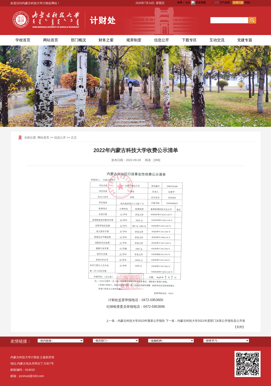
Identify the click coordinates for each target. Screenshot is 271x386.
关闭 (239, 327)
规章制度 (133, 40)
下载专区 (189, 40)
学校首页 (22, 40)
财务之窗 (106, 40)
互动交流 (217, 40)
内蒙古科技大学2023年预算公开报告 (141, 320)
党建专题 (244, 40)
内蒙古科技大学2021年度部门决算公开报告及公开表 (211, 320)
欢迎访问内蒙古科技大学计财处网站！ (35, 3)
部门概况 (78, 40)
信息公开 (161, 40)
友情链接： (20, 341)
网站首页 (50, 40)
